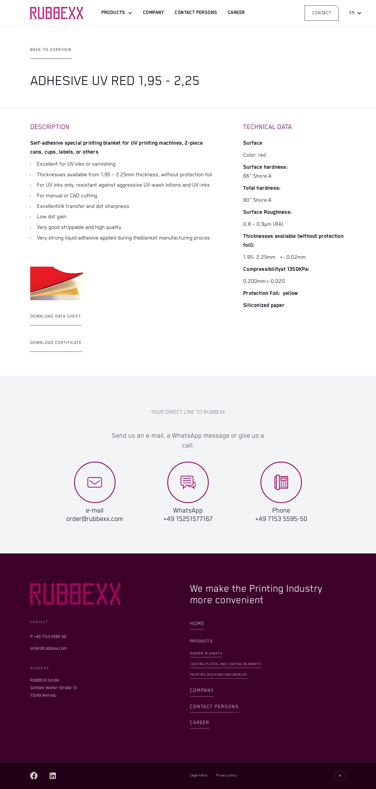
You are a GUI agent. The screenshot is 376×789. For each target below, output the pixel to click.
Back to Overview (51, 50)
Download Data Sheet (55, 316)
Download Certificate (56, 343)
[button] (117, 13)
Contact (321, 13)
